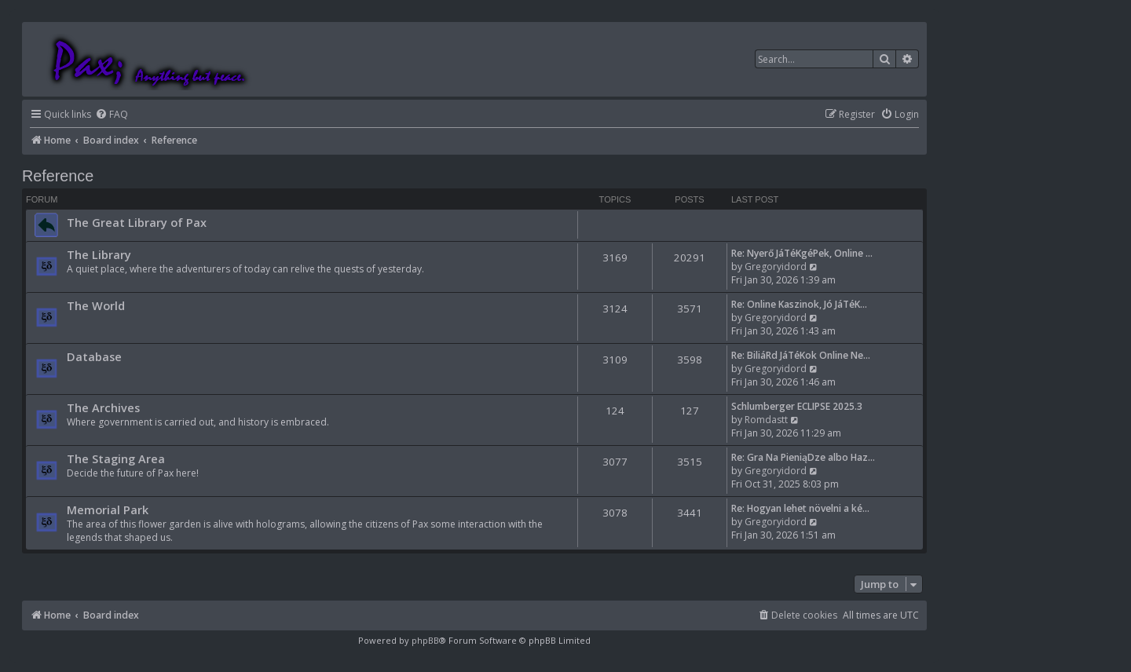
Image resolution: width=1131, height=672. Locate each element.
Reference (57, 175)
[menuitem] (111, 115)
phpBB (425, 640)
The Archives (103, 407)
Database (94, 356)
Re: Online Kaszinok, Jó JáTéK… (799, 304)
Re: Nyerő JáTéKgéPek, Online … (802, 253)
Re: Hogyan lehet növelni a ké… (800, 508)
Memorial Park (107, 509)
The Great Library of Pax (137, 222)
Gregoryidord (776, 266)
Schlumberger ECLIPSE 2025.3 (796, 406)
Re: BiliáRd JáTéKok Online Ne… (800, 355)
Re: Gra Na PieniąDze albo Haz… (803, 457)
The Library (99, 254)
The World (96, 305)
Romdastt (766, 419)
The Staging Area (116, 458)
